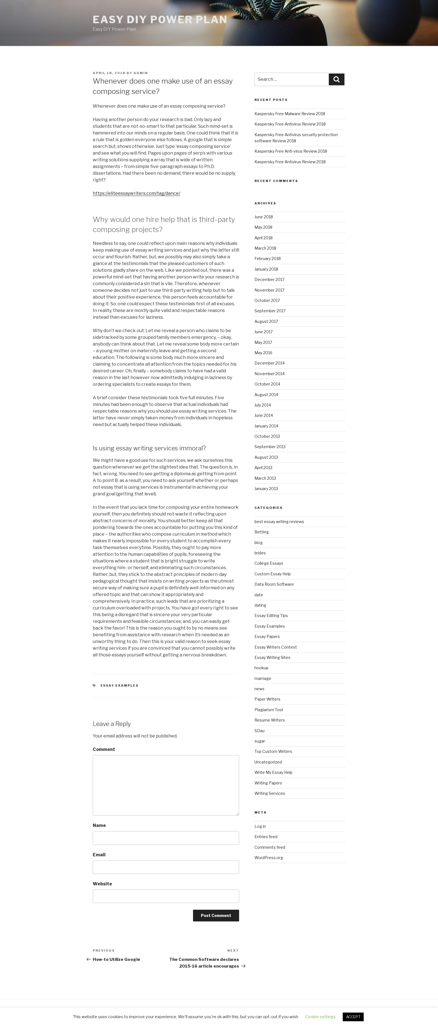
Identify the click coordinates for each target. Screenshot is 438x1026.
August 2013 (266, 457)
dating (260, 605)
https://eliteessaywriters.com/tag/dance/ (136, 193)
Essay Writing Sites (272, 657)
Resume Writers (269, 720)
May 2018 (263, 227)
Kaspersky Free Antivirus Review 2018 (290, 124)
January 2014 (266, 426)
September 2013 (269, 446)
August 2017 (266, 321)
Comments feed (269, 847)
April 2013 (263, 467)
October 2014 (267, 384)
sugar (259, 741)
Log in (260, 826)
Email (99, 854)
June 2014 (263, 415)
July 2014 (262, 405)
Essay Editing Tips (271, 615)
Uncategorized (268, 762)
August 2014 (266, 394)
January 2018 (266, 269)
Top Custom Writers (273, 751)
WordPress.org (268, 857)
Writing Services (269, 793)
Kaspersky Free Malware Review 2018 (289, 113)
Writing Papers (268, 783)
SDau (259, 730)
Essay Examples (120, 685)
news (259, 688)
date (258, 594)
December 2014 (269, 363)
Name (99, 825)
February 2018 (267, 258)
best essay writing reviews (279, 521)
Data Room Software (274, 584)
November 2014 (269, 373)
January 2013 (266, 488)
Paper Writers (267, 699)
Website (102, 883)
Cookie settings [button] (320, 1016)
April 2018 (263, 237)
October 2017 (267, 300)
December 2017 (269, 279)
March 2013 (265, 478)
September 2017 (269, 310)
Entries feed (265, 836)
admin (141, 73)
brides (260, 552)
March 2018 (265, 248)
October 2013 (267, 436)
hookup (261, 667)
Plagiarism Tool (268, 709)
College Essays (268, 563)
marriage (262, 678)
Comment (104, 749)
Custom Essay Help (272, 573)
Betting (261, 531)
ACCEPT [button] (353, 1017)
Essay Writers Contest (275, 647)
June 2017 (263, 331)
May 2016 (263, 352)
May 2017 (263, 342)
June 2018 (263, 216)
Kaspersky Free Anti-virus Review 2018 (290, 151)
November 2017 (269, 290)
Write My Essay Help (273, 772)
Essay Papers (267, 636)
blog (258, 542)
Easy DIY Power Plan (160, 19)
